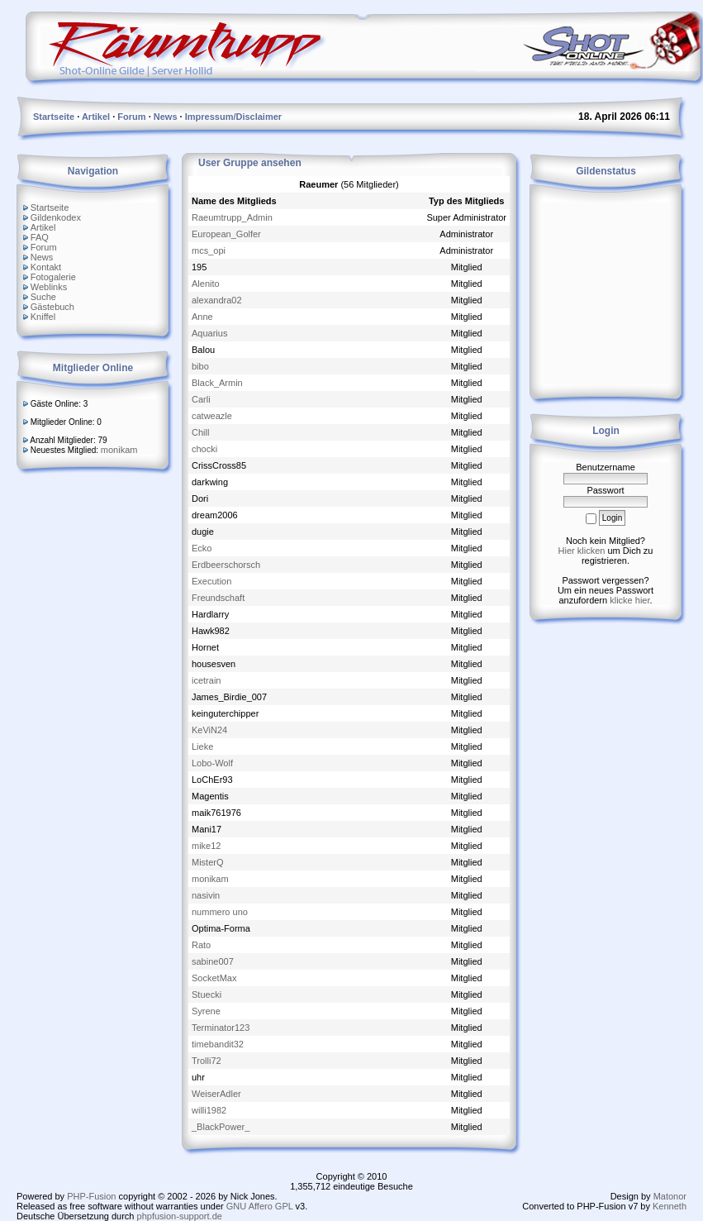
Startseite (50, 207)
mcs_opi (209, 250)
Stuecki (206, 994)
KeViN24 (209, 730)
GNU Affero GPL (259, 1206)
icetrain (206, 680)
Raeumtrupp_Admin (232, 217)
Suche (43, 297)
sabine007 (213, 961)
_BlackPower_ (220, 1127)
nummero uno (220, 912)
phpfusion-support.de (179, 1216)
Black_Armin (217, 383)
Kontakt (46, 267)
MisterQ (208, 862)
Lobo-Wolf (212, 763)
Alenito (206, 284)
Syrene (206, 1011)
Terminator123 (220, 1028)
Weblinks (49, 287)
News (42, 257)
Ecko (201, 548)
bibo (200, 366)
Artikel (43, 227)
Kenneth (669, 1206)
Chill (200, 432)
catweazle (212, 416)
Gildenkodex (56, 217)
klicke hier (629, 600)
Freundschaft (218, 598)
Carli (201, 399)
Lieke (202, 746)
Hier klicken (582, 551)
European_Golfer (226, 234)
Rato (201, 945)
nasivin (206, 895)
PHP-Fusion (91, 1196)
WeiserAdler (216, 1094)
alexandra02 (217, 300)
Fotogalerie (53, 277)
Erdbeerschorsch (226, 565)
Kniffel (43, 317)
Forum (44, 247)
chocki (204, 449)
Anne (202, 317)
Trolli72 (206, 1061)
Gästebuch (52, 307)
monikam (119, 450)
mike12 (206, 846)
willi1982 (209, 1110)
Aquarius (209, 333)
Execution (211, 581)
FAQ (40, 237)
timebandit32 (218, 1044)
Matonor (669, 1196)
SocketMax (214, 978)
